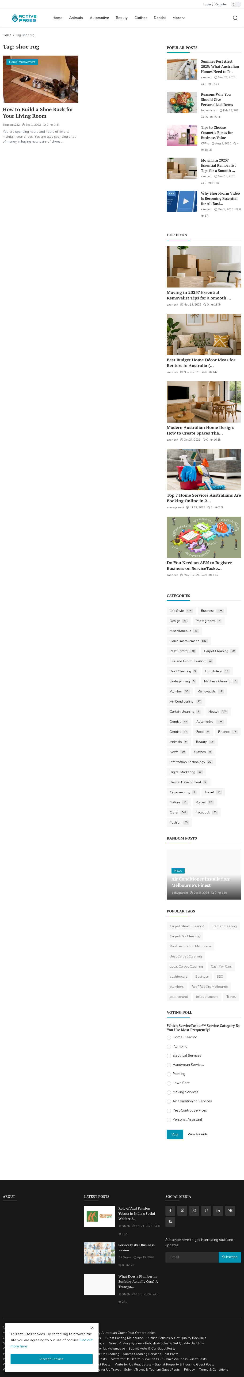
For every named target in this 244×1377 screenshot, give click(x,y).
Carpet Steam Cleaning (187, 926)
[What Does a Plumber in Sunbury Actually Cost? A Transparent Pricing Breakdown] (99, 1284)
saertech (206, 77)
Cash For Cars (221, 966)
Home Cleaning (184, 1037)
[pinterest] (206, 1211)
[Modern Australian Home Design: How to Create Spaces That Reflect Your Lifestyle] (204, 402)
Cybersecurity (183, 792)
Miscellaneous (184, 631)
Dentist (160, 17)
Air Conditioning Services (192, 1101)
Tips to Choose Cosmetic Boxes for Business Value (217, 132)
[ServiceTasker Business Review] (99, 1253)
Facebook (207, 812)
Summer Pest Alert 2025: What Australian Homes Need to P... (220, 66)
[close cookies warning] (92, 1327)
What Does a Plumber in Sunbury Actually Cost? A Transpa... (138, 1281)
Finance (228, 732)
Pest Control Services (189, 1110)
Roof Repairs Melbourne (210, 986)
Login (207, 4)
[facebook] (170, 1211)
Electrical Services (186, 1055)
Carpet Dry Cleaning (185, 936)
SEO (220, 976)
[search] (235, 18)
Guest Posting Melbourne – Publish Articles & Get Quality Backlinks (155, 1338)
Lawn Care (181, 1083)
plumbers (177, 986)
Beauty (122, 17)
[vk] (230, 1211)
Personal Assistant (187, 1119)
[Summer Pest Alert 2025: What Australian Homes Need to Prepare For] (182, 69)
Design (179, 621)
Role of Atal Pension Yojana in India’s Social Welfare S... (136, 1213)
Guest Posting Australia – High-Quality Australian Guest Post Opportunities (99, 1333)
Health (218, 711)
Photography (208, 621)
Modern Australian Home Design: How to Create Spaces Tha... (200, 430)
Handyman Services (188, 1064)
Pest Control (183, 651)
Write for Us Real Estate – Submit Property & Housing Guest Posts (164, 1364)
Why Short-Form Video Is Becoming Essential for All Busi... (220, 198)
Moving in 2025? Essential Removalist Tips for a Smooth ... (218, 165)
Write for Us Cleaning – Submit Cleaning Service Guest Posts (132, 1354)
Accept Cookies (51, 1359)
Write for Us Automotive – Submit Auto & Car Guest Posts (132, 1348)
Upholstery (217, 671)
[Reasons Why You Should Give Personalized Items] (182, 102)
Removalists (211, 691)
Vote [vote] (175, 1134)
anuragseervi (175, 507)
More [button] (179, 17)
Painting (178, 1073)
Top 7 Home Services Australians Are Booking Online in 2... (204, 497)
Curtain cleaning (185, 711)
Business (212, 611)
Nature (179, 802)
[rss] (170, 1222)
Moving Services (185, 1092)
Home (57, 17)
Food (203, 732)
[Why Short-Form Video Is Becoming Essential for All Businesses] (182, 201)
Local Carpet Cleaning (186, 966)
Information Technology (191, 762)
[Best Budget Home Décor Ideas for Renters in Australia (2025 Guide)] (204, 334)
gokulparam (180, 893)
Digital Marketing (186, 772)
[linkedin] (218, 1211)
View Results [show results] (198, 1134)
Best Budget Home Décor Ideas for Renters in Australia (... (201, 362)
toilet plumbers (207, 997)
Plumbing (179, 1046)
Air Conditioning (186, 701)
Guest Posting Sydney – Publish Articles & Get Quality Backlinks (157, 1343)
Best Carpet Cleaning (186, 956)
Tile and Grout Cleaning (192, 661)
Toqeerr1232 (11, 125)
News (178, 752)
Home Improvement (189, 641)
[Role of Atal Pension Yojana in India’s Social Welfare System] (99, 1216)
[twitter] (182, 1211)
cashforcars (178, 976)
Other (179, 812)
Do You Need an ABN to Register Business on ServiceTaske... (199, 565)
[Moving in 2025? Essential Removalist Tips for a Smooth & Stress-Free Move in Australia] (182, 168)
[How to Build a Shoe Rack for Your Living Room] (40, 79)
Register (221, 4)
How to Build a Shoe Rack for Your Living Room (38, 112)
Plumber (180, 691)
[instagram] (194, 1211)
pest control (179, 997)
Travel (213, 792)
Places (205, 802)
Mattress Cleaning (221, 681)
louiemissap (209, 110)
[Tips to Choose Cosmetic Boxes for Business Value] (182, 135)
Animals (76, 17)
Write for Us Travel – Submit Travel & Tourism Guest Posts (136, 1369)
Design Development (189, 782)
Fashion (179, 822)
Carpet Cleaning (220, 651)
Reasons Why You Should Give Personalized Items (217, 99)
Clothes (140, 17)
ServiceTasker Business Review (136, 1247)
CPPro (205, 143)
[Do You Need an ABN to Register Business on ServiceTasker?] (204, 537)
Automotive (99, 17)
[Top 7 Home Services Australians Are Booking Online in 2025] (204, 469)
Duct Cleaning (184, 671)
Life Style (181, 611)
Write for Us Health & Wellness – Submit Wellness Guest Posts (159, 1359)
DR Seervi (124, 1257)
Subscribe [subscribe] (230, 1257)
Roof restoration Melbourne (190, 946)
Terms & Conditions (213, 1369)
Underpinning (183, 681)
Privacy (189, 1369)
